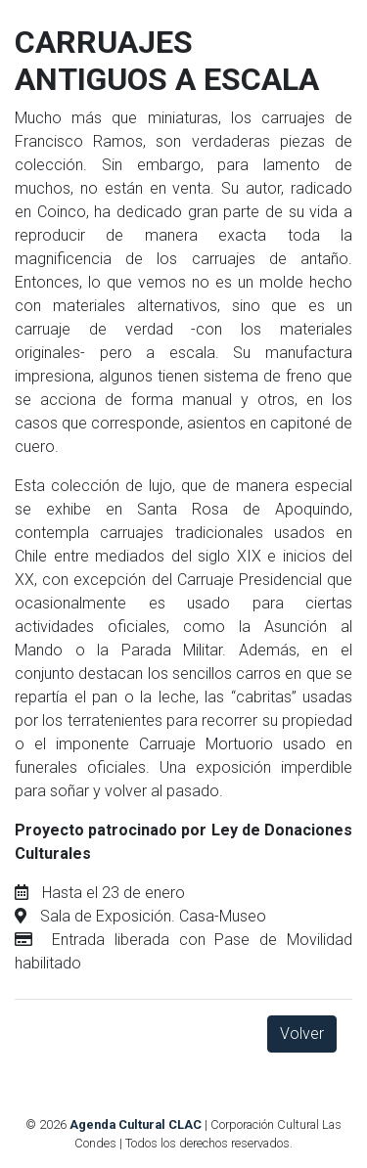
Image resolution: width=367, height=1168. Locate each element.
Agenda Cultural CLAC (135, 1124)
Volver (302, 1033)
